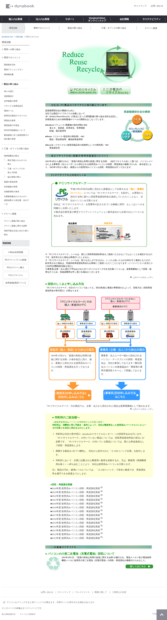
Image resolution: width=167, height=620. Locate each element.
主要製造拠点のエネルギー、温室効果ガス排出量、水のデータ (16, 200)
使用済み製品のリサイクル (15, 116)
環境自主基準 (9, 120)
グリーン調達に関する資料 (15, 226)
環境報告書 (9, 74)
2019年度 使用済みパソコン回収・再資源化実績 (76, 507)
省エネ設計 (9, 91)
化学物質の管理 (10, 101)
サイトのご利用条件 (27, 614)
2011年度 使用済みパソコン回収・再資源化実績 (76, 538)
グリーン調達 (9, 214)
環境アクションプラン (13, 69)
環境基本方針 (9, 65)
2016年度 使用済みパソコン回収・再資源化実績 (76, 519)
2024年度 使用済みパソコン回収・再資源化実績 (76, 488)
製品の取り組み (10, 84)
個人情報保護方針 (9, 614)
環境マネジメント (11, 57)
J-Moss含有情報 (15, 252)
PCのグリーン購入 (16, 267)
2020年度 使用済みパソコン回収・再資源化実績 (76, 503)
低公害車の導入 (14, 177)
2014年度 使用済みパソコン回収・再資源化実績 (76, 526)
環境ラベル (9, 111)
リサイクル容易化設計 (13, 106)
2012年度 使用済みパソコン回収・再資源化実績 (76, 534)
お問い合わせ (157, 6)
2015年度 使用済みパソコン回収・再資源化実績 (76, 522)
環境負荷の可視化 (11, 125)
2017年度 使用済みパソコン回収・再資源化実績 (76, 515)
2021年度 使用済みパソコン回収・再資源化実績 (76, 500)
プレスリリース (82, 592)
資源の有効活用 (10, 182)
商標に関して (100, 592)
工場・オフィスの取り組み (15, 148)
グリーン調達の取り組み (14, 221)
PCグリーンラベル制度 (16, 260)
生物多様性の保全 (11, 192)
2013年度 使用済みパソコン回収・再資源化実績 (76, 530)
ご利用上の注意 (119, 592)
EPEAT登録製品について (14, 130)
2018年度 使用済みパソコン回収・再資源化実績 (76, 511)
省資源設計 (9, 96)
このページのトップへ (142, 277)
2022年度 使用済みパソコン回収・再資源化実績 (76, 496)
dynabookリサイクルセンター (97, 434)
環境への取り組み (11, 49)
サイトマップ (140, 6)
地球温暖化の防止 (11, 156)
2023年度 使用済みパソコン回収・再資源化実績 (76, 492)
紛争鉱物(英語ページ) (16, 283)
